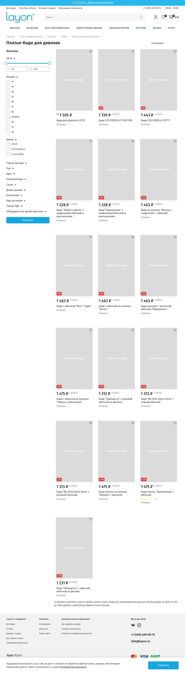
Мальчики (32, 28)
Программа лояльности (70, 8)
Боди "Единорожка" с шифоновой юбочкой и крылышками (112, 213)
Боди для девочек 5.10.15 (70, 120)
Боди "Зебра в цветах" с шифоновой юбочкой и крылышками (70, 213)
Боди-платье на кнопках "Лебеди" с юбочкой (113, 493)
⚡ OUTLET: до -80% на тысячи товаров (92, 2)
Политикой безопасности (73, 667)
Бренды (157, 28)
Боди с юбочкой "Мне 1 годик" (73, 306)
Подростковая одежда (89, 28)
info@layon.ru (140, 641)
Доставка (11, 8)
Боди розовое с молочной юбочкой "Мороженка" (156, 308)
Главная (10, 36)
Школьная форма (119, 28)
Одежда (52, 36)
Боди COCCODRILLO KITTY (155, 120)
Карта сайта (44, 633)
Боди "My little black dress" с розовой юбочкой (72, 493)
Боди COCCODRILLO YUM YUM (115, 120)
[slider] (6, 63)
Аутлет (171, 28)
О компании (44, 624)
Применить (27, 220)
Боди (63, 36)
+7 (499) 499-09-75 (152, 8)
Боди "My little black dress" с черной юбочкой (157, 400)
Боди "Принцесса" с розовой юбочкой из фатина (115, 400)
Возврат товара (47, 8)
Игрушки (141, 28)
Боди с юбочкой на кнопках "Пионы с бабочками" (72, 400)
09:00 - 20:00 (172, 8)
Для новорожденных (57, 28)
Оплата (9, 629)
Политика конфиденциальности (77, 633)
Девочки (15, 28)
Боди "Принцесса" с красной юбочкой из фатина (73, 590)
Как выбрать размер (71, 624)
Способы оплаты (27, 8)
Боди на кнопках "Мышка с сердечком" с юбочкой (156, 211)
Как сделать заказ (14, 638)
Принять (163, 665)
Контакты (43, 629)
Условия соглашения (71, 629)
